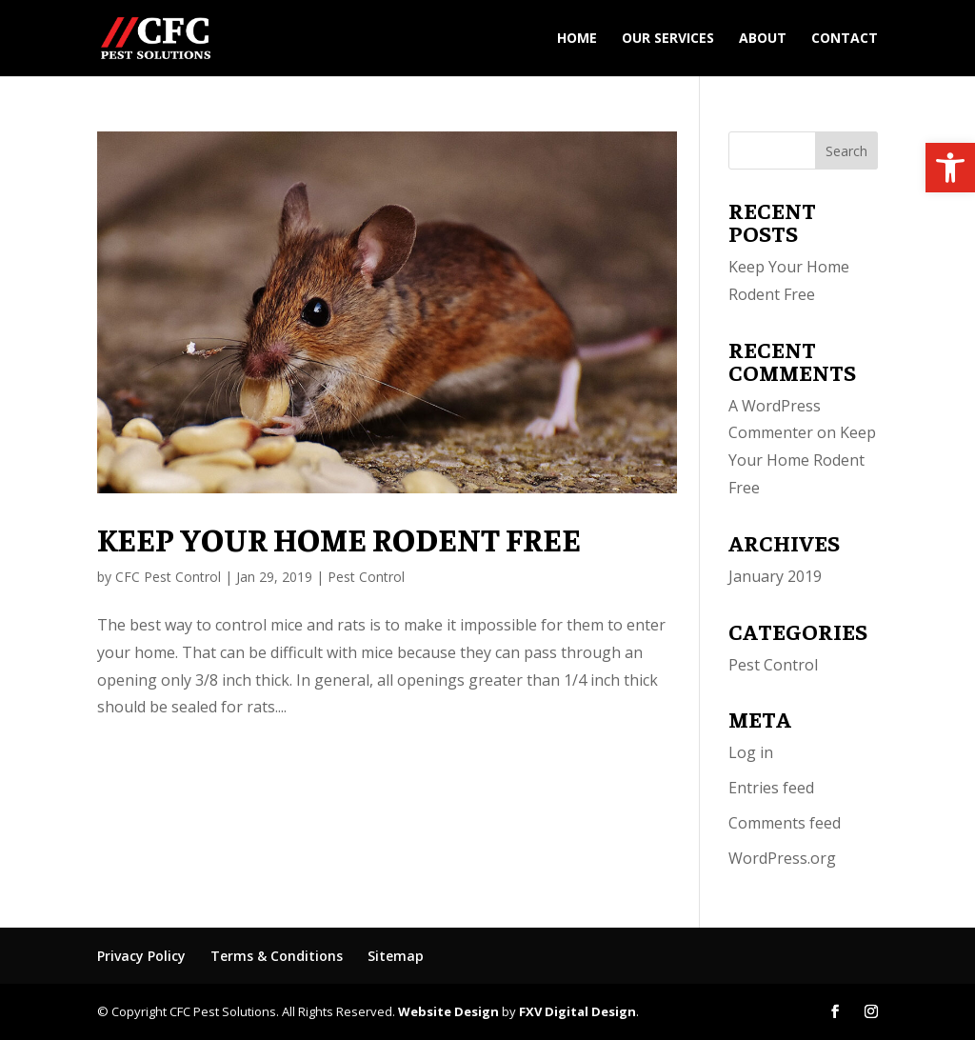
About (762, 39)
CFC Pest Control (168, 577)
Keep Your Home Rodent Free (339, 538)
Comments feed (784, 822)
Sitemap (396, 956)
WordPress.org (782, 858)
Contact (844, 39)
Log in (750, 752)
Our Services (668, 39)
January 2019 (775, 576)
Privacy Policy (141, 956)
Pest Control (366, 577)
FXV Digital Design (577, 1011)
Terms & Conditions (276, 956)
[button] (950, 167)
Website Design (448, 1011)
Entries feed (771, 787)
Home (577, 39)
